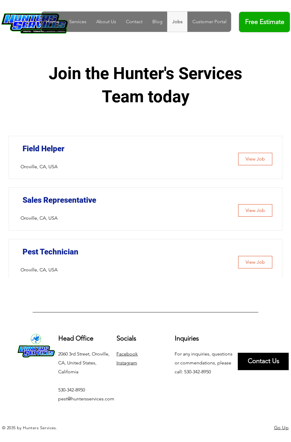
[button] (77, 22)
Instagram (126, 363)
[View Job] (255, 159)
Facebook (127, 354)
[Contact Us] (263, 361)
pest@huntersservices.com (86, 399)
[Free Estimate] (264, 22)
